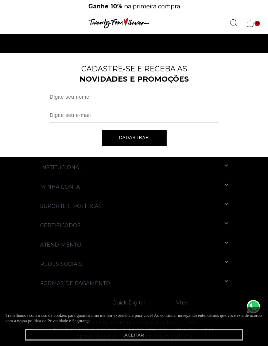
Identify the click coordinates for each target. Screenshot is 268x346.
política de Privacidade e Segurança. (60, 320)
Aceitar (134, 335)
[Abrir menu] (8, 23)
